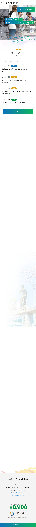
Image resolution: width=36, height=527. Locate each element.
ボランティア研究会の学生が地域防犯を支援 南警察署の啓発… (16, 92)
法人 (14, 66)
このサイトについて (18, 493)
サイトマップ (18, 498)
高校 (14, 99)
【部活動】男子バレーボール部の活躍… (14, 103)
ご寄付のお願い (25, 9)
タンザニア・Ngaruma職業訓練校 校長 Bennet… (14, 81)
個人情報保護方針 (18, 495)
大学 (14, 77)
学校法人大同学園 (9, 2)
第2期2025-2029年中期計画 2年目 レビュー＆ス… (16, 70)
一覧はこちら (18, 111)
